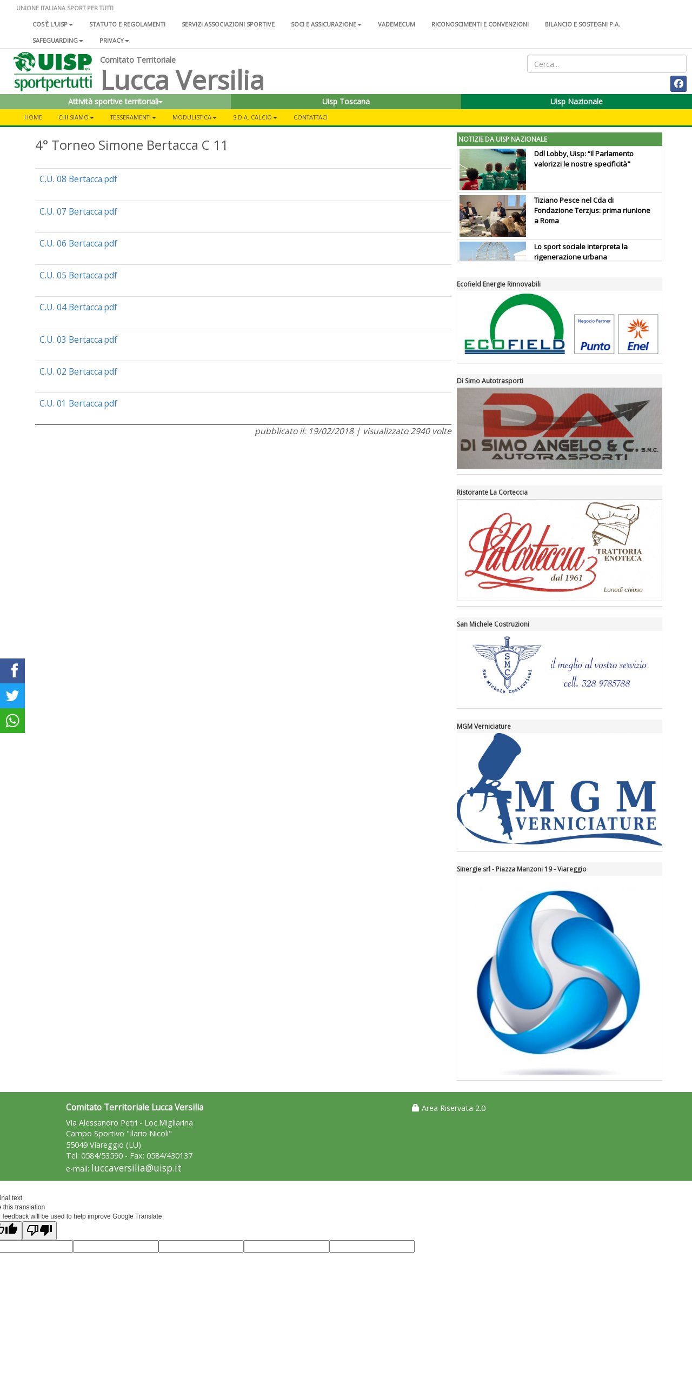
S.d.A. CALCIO (255, 117)
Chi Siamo (76, 117)
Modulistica (194, 117)
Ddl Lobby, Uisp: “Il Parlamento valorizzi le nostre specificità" (584, 159)
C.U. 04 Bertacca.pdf (78, 307)
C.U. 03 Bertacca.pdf (78, 339)
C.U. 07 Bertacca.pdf (78, 211)
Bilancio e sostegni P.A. (582, 24)
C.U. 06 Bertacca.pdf (78, 243)
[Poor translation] (39, 1230)
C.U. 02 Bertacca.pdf (78, 371)
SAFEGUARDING (57, 40)
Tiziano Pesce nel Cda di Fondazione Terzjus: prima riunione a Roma (592, 210)
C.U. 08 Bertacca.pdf (78, 179)
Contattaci (311, 117)
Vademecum (396, 24)
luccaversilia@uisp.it (136, 1168)
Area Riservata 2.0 (448, 1108)
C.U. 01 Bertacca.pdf (78, 403)
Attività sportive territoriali (115, 101)
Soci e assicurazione (326, 24)
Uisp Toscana (346, 101)
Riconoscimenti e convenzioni (480, 24)
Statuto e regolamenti (127, 24)
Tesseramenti (133, 117)
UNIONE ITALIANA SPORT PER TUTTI (65, 8)
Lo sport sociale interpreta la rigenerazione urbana (581, 252)
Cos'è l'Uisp (52, 24)
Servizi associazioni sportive (228, 24)
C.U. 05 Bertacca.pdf (78, 275)
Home (33, 117)
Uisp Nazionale (576, 101)
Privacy (114, 40)
